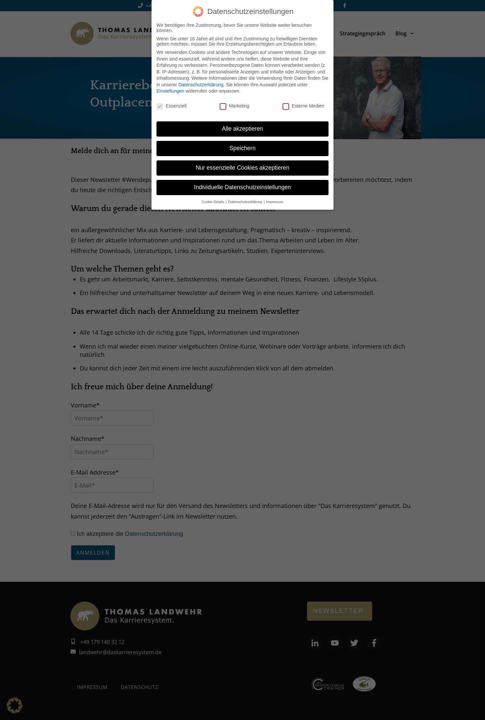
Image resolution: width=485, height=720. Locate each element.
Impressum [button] (275, 202)
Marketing (234, 105)
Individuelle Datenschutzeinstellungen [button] (242, 187)
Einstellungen (170, 91)
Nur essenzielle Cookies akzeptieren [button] (242, 167)
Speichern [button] (243, 148)
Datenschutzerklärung (200, 84)
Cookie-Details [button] (213, 202)
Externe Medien (303, 105)
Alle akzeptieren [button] (242, 128)
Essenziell (171, 105)
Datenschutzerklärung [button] (245, 202)
